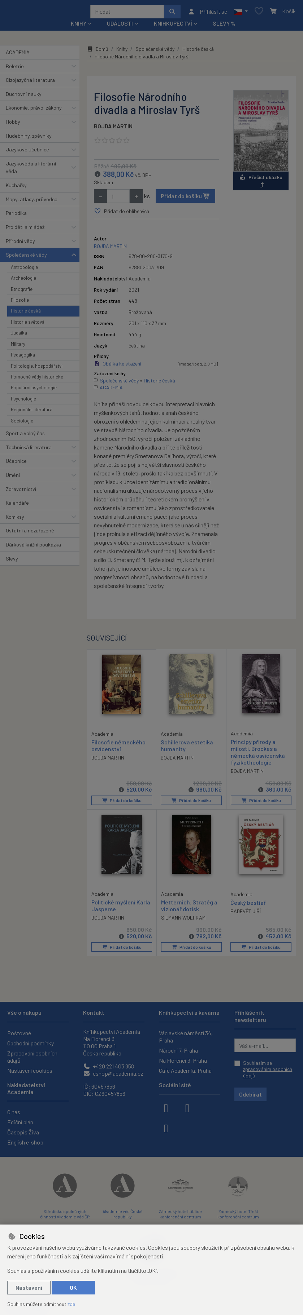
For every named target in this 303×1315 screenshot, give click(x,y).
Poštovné (19, 1033)
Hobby (13, 124)
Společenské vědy (26, 257)
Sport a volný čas (25, 436)
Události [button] (120, 25)
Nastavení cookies (29, 1070)
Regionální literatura (31, 412)
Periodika (16, 215)
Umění (13, 477)
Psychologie (23, 401)
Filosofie (20, 302)
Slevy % (224, 25)
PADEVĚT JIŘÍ (245, 913)
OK (73, 1287)
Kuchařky (16, 188)
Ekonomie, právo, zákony (34, 110)
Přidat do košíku (185, 198)
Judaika (19, 335)
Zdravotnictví (21, 491)
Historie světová (27, 324)
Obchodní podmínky (30, 1043)
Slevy (12, 561)
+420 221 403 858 (108, 1066)
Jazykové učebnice (27, 152)
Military (18, 346)
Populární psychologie (34, 390)
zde (71, 1304)
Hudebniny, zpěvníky (29, 138)
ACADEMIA (18, 55)
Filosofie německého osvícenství (118, 747)
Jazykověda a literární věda (31, 170)
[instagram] (187, 1107)
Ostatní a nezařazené (30, 533)
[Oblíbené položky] (259, 13)
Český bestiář (248, 904)
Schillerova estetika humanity (187, 747)
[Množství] (118, 198)
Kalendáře (17, 505)
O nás (13, 1111)
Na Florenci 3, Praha (183, 1060)
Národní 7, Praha (178, 1050)
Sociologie (22, 423)
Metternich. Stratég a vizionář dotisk (189, 908)
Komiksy (15, 519)
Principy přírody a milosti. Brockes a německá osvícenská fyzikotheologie (258, 754)
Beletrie (15, 69)
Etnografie (22, 292)
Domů (97, 51)
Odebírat (250, 1094)
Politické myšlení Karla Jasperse (120, 908)
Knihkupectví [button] (173, 25)
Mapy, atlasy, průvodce (31, 202)
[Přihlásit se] (207, 12)
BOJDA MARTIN (113, 128)
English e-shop (25, 1142)
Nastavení (29, 1287)
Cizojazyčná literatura (30, 82)
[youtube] (166, 1127)
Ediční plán (20, 1122)
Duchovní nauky (24, 96)
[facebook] (166, 1107)
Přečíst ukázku (261, 183)
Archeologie (23, 280)
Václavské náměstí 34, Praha (186, 1037)
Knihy (121, 51)
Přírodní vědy (20, 243)
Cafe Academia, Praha (185, 1070)
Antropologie (24, 270)
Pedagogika (23, 357)
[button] (241, 12)
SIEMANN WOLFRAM (183, 920)
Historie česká (26, 313)
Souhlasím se (267, 1069)
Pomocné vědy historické (37, 379)
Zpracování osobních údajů (32, 1057)
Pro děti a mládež (25, 229)
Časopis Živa (23, 1132)
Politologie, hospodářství (36, 368)
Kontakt (93, 1012)
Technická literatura (29, 450)
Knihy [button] (78, 25)
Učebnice (16, 463)
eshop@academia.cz (113, 1073)
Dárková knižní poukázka (33, 547)
